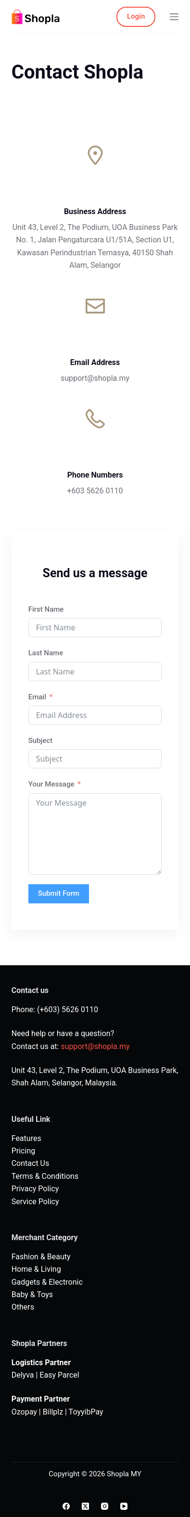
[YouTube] (123, 1506)
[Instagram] (104, 1506)
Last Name (45, 653)
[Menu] (174, 16)
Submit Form (58, 893)
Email (37, 697)
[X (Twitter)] (85, 1506)
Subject (40, 740)
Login (136, 16)
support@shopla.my (95, 1046)
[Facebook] (66, 1506)
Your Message (51, 784)
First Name (46, 609)
